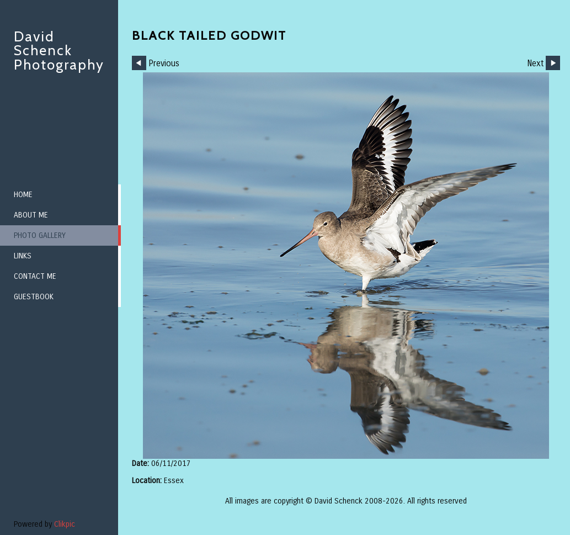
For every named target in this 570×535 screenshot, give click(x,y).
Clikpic (64, 524)
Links (22, 256)
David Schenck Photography (59, 50)
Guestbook (34, 296)
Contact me (35, 276)
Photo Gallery (40, 235)
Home (23, 194)
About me (31, 215)
